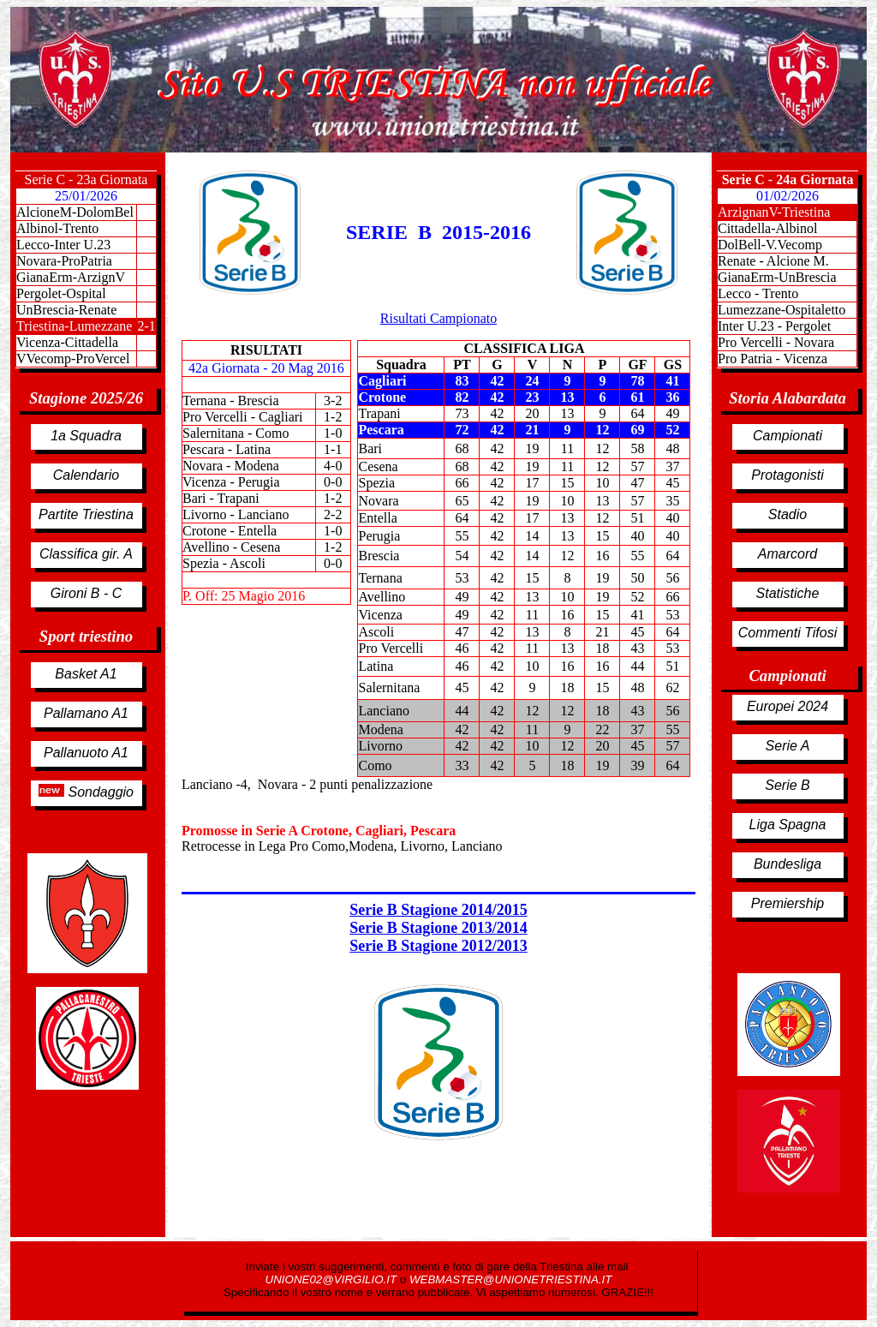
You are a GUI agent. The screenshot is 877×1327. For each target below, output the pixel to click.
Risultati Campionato (438, 318)
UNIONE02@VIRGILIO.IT (332, 1279)
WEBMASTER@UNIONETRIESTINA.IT (510, 1279)
